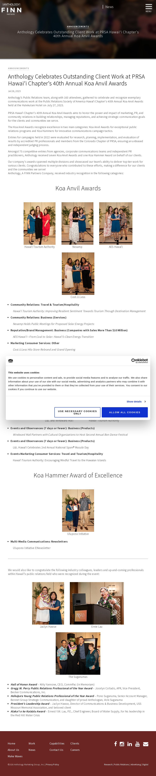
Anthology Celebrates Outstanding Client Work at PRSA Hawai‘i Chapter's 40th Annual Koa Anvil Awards (76, 79)
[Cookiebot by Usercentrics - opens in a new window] (134, 361)
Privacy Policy (52, 764)
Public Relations (121, 764)
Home (11, 743)
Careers (75, 750)
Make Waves (15, 756)
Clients (74, 743)
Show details (134, 401)
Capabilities (57, 743)
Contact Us (56, 750)
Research (108, 764)
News (109, 6)
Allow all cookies (124, 412)
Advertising (136, 764)
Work (32, 743)
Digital (145, 764)
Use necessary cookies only (77, 412)
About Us (13, 750)
